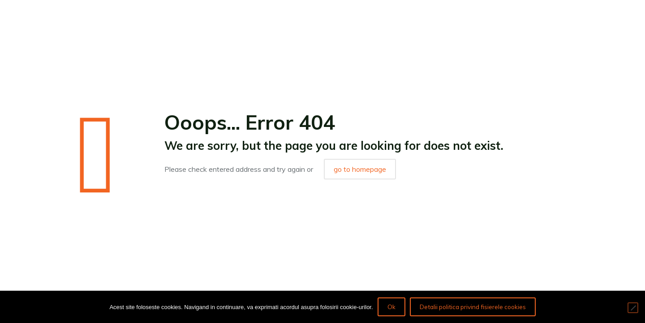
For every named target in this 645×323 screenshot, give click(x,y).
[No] (633, 307)
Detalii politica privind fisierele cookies (473, 306)
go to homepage (360, 169)
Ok (391, 306)
